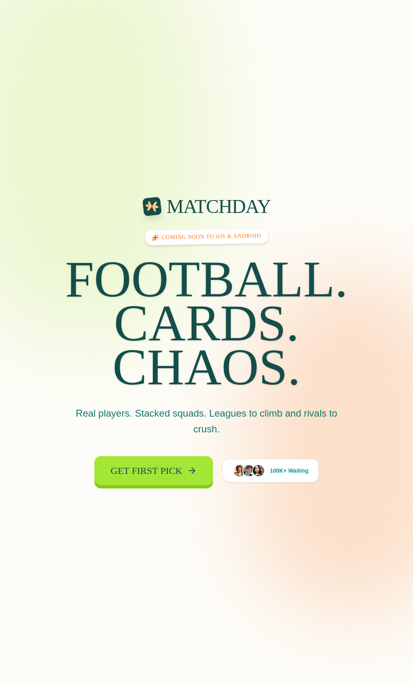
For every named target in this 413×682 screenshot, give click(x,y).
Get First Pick (154, 474)
